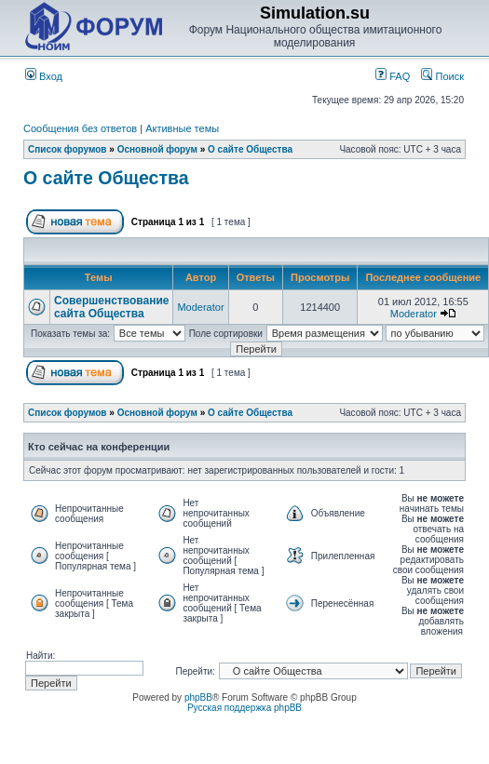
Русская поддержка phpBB (244, 708)
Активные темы (182, 128)
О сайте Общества (250, 149)
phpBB (198, 697)
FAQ (392, 76)
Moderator (200, 307)
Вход (43, 76)
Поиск (442, 76)
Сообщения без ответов (80, 128)
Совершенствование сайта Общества (111, 307)
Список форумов (67, 149)
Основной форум (157, 149)
